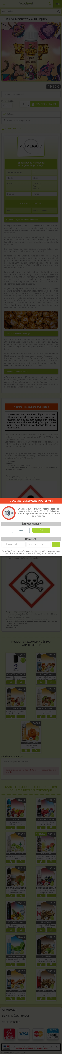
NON (21, 530)
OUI (41, 530)
